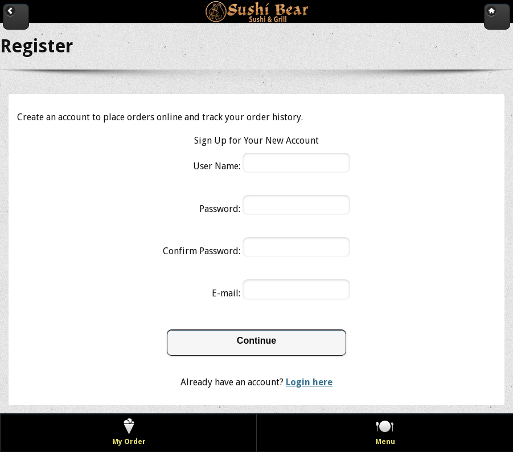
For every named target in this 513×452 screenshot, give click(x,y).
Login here (309, 382)
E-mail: (226, 293)
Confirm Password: (201, 251)
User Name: (216, 166)
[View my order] (128, 432)
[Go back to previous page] (16, 16)
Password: (219, 208)
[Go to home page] (497, 16)
